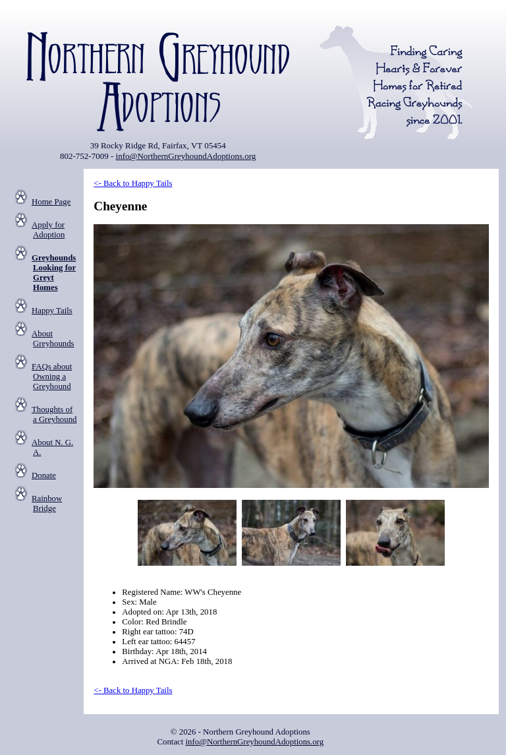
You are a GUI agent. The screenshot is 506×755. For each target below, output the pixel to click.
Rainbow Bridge (47, 503)
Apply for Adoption (48, 229)
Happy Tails (52, 310)
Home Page (51, 201)
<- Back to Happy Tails (133, 183)
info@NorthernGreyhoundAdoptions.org (186, 156)
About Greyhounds (53, 338)
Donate (44, 475)
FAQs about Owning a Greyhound (52, 376)
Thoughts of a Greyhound (54, 414)
